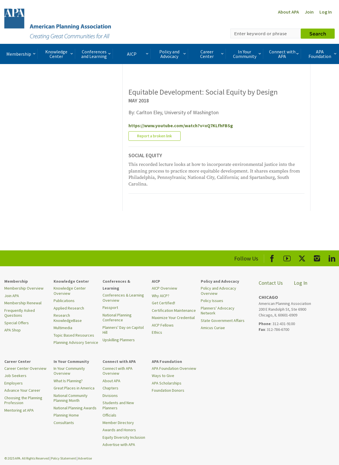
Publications (64, 300)
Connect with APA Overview (117, 371)
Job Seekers (15, 375)
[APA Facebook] (272, 257)
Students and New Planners (118, 405)
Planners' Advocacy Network (217, 310)
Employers (13, 383)
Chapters (110, 388)
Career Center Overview (25, 368)
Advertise (85, 458)
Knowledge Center (59, 54)
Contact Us (271, 283)
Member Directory (118, 422)
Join (309, 12)
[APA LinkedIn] (332, 257)
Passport (110, 307)
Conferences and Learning (96, 54)
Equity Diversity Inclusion (124, 437)
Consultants (64, 422)
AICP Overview (164, 288)
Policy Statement (63, 458)
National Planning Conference (117, 317)
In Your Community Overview (69, 371)
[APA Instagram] (317, 257)
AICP (138, 54)
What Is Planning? (68, 380)
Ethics (157, 332)
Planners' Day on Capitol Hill (123, 330)
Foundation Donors (168, 390)
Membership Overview (23, 288)
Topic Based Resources (74, 335)
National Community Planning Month (71, 398)
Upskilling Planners (119, 339)
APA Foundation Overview (174, 368)
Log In (325, 12)
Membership (21, 54)
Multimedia (63, 327)
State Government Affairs (223, 320)
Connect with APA (284, 54)
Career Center (212, 54)
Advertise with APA (119, 444)
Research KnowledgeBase (68, 318)
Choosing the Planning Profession (23, 400)
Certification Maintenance (174, 310)
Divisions (110, 395)
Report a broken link (154, 135)
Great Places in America (74, 388)
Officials (109, 415)
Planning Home (66, 415)
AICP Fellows (163, 325)
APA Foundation (323, 54)
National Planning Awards (75, 407)
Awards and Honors (119, 429)
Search (317, 33)
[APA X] (302, 257)
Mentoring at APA (19, 410)
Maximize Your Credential (173, 317)
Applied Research (69, 308)
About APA (288, 12)
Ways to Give (163, 375)
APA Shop (12, 330)
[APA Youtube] (287, 257)
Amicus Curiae (213, 327)
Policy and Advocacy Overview (218, 291)
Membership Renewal (22, 302)
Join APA (11, 295)
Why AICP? (160, 295)
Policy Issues (212, 300)
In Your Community (247, 54)
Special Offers (16, 322)
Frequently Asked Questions (19, 313)
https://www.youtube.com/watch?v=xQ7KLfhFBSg (180, 125)
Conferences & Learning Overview (123, 297)
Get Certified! (163, 302)
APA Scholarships (166, 383)
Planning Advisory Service (76, 342)
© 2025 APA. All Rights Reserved (27, 458)
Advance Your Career (22, 390)
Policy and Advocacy (173, 54)
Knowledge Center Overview (70, 291)
